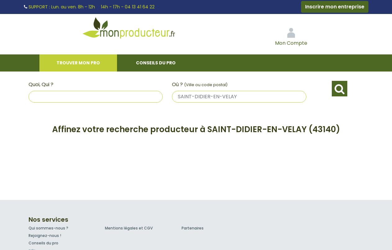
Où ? (200, 84)
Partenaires (193, 228)
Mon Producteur (141, 29)
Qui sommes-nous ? (48, 228)
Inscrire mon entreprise (334, 6)
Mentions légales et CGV (129, 228)
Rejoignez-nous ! (45, 235)
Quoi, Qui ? (41, 84)
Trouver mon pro (78, 63)
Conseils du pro (156, 63)
